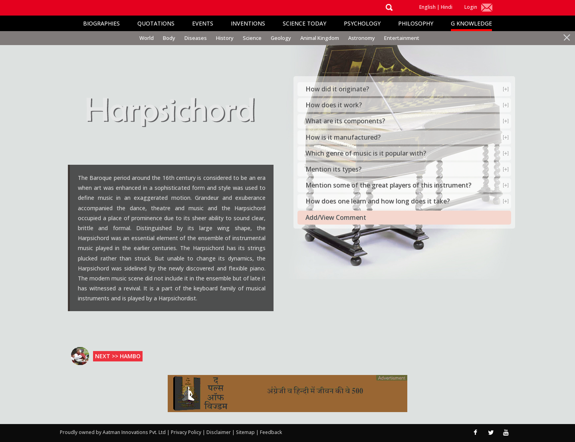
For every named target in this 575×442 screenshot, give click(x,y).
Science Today (304, 23)
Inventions (248, 23)
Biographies (101, 23)
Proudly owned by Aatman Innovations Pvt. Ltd (113, 432)
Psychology (362, 23)
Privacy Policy (186, 432)
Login (470, 7)
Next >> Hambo (118, 356)
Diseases (195, 37)
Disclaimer (218, 432)
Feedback (271, 432)
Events (202, 23)
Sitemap (246, 432)
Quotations (155, 23)
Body (169, 37)
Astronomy (361, 37)
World (146, 37)
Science (252, 37)
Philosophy (415, 23)
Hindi (446, 7)
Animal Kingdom (319, 37)
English (427, 7)
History (225, 37)
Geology (281, 37)
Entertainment (401, 37)
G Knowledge (471, 23)
